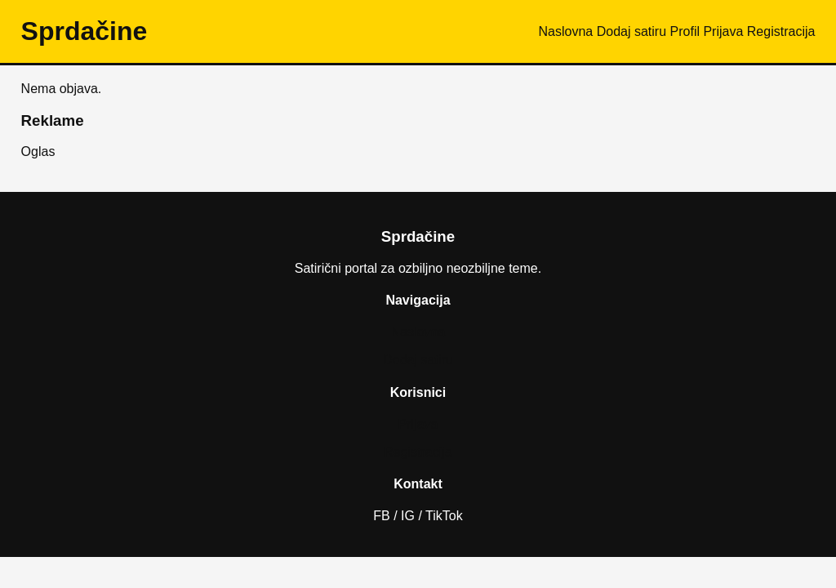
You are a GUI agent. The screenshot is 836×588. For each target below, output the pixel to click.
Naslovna (566, 31)
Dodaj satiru (631, 31)
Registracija (781, 31)
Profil (685, 31)
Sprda (84, 31)
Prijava (723, 31)
